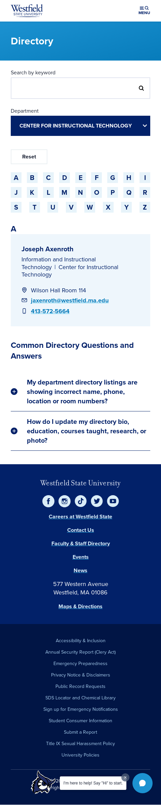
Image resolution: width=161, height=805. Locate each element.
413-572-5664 (50, 311)
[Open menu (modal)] (144, 10)
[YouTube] (113, 501)
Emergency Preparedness (80, 663)
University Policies (80, 755)
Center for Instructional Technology (70, 271)
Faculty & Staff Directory (80, 543)
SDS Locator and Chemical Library (80, 697)
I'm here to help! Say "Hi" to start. (93, 783)
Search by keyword (33, 72)
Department (25, 111)
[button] (142, 783)
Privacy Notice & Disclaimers (80, 675)
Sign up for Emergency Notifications (80, 709)
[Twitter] (97, 501)
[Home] (27, 10)
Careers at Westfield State (80, 516)
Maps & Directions (80, 606)
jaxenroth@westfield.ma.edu (70, 300)
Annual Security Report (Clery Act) (80, 652)
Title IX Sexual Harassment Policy (80, 743)
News (80, 570)
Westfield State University (80, 483)
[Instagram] (64, 501)
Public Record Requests (80, 686)
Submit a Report (80, 732)
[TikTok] (81, 501)
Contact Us (80, 530)
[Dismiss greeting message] (125, 777)
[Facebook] (48, 501)
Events (81, 557)
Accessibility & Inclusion (81, 640)
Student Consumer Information (80, 720)
